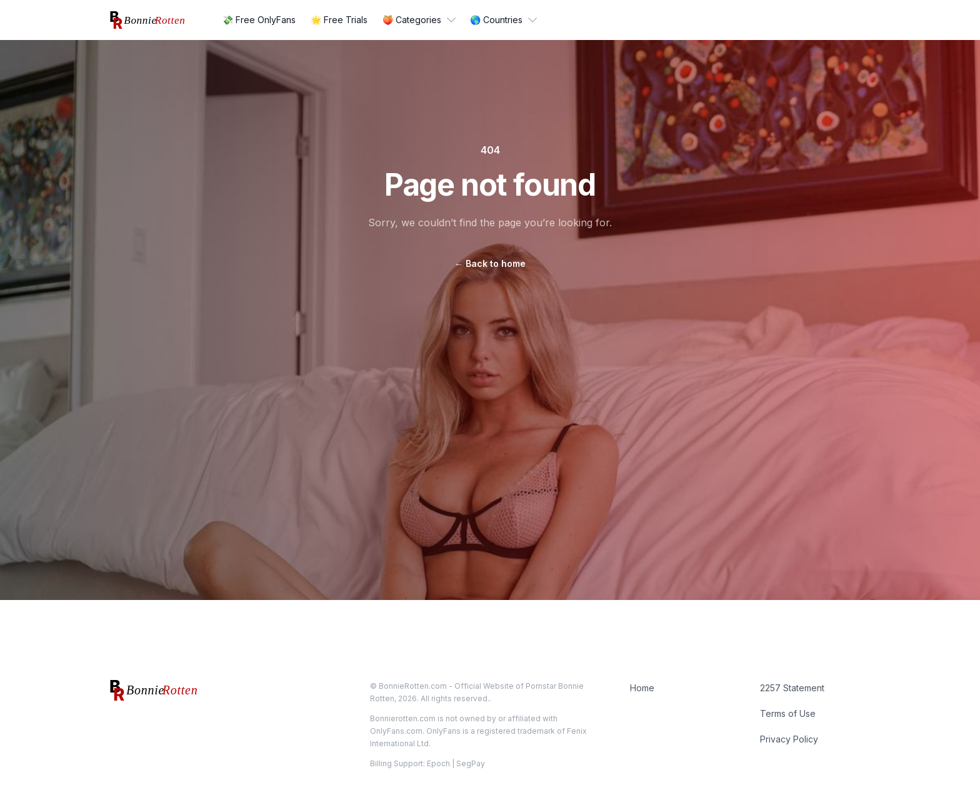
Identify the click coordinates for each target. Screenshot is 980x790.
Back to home (490, 263)
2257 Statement (792, 687)
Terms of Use (788, 713)
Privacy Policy (789, 739)
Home (642, 687)
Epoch (438, 763)
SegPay (470, 763)
